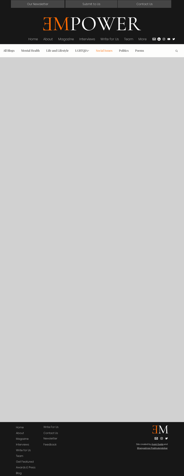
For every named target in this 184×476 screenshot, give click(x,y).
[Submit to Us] (91, 4)
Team (19, 456)
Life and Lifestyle (57, 50)
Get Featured (25, 462)
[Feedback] (53, 444)
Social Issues (104, 50)
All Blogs (9, 50)
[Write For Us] (53, 427)
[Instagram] (164, 39)
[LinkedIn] (159, 39)
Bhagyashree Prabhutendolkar (152, 448)
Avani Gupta (157, 444)
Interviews (22, 444)
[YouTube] (168, 39)
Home (20, 427)
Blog (19, 473)
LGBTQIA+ (82, 50)
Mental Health (30, 50)
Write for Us (23, 450)
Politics (124, 50)
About (20, 433)
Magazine (22, 439)
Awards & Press (25, 467)
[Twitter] (173, 39)
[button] (38, 4)
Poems (139, 50)
